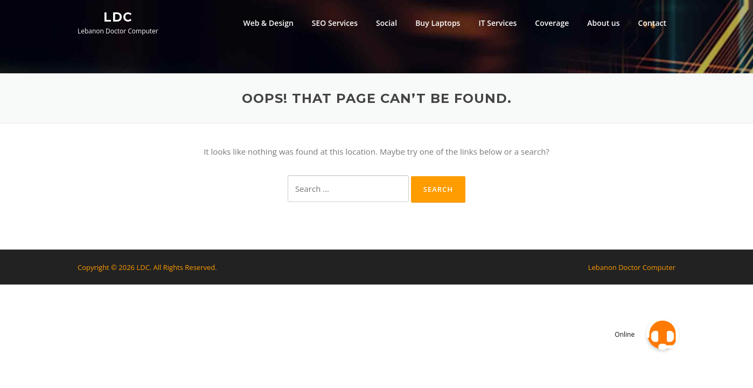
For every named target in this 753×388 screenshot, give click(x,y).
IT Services (497, 23)
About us (603, 23)
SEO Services (335, 23)
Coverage (552, 23)
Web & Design (268, 23)
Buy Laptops (437, 23)
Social (386, 23)
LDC (118, 16)
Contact (652, 23)
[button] (662, 334)
